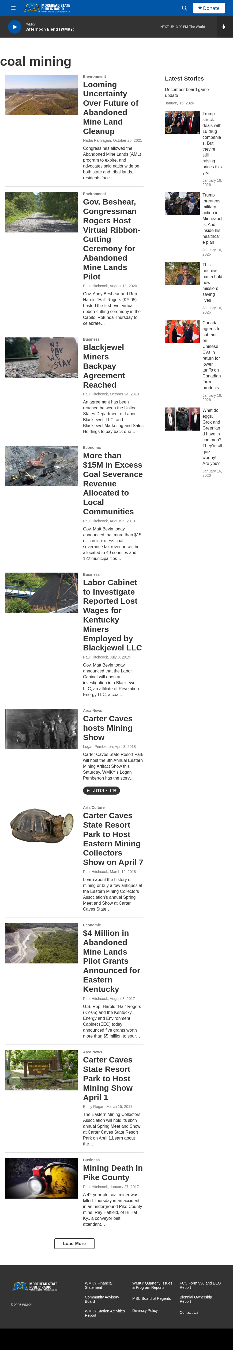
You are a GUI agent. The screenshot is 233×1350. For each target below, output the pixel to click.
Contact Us (189, 1313)
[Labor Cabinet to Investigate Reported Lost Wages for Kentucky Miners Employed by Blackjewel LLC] (41, 593)
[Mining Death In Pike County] (41, 1178)
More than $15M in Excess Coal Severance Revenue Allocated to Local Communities (113, 483)
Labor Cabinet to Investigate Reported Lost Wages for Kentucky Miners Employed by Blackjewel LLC (112, 615)
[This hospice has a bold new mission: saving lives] (182, 273)
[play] (14, 27)
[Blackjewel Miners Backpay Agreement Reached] (41, 357)
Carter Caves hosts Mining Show (108, 728)
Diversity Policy (145, 1311)
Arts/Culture (94, 807)
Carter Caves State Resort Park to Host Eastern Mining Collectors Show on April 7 (113, 839)
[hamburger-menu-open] (13, 8)
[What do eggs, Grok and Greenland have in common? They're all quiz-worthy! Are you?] (182, 419)
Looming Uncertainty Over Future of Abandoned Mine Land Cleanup (110, 108)
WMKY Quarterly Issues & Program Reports (152, 1285)
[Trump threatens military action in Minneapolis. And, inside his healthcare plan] (182, 203)
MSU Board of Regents (151, 1299)
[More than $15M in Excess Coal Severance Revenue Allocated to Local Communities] (41, 466)
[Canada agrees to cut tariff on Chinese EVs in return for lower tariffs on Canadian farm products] (182, 331)
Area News (92, 710)
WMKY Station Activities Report (105, 1313)
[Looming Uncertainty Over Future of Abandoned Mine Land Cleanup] (41, 95)
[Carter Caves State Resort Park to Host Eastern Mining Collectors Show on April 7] (41, 826)
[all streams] (225, 27)
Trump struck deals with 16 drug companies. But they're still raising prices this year (212, 143)
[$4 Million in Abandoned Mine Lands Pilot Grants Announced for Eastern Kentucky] (41, 943)
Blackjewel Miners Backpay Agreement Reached (104, 366)
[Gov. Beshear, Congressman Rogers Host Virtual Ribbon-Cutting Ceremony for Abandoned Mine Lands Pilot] (41, 212)
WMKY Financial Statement (98, 1285)
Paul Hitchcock (95, 286)
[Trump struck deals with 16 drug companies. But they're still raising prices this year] (182, 122)
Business (91, 339)
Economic (92, 447)
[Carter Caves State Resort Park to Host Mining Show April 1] (41, 1070)
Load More (74, 1243)
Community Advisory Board (102, 1299)
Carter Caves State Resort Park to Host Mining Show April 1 (108, 1078)
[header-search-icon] (184, 8)
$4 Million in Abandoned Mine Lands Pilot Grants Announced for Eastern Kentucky (111, 961)
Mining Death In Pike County (113, 1172)
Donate (211, 8)
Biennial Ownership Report (196, 1299)
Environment (94, 76)
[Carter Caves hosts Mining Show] (41, 729)
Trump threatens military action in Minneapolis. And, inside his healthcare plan (212, 219)
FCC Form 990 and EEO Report (200, 1285)
